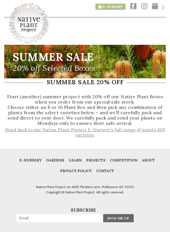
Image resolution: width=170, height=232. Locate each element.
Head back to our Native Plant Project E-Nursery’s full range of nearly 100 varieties (85, 132)
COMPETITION (123, 160)
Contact (105, 170)
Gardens (55, 160)
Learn (75, 160)
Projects (95, 160)
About (148, 160)
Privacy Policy (76, 170)
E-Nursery (30, 160)
